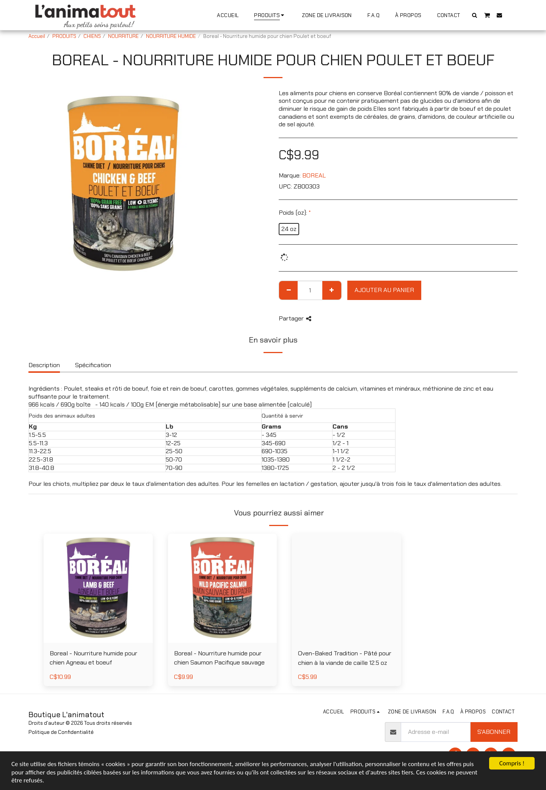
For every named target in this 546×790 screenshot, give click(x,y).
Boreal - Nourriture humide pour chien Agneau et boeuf (93, 658)
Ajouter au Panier (384, 290)
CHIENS (92, 36)
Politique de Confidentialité (61, 732)
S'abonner (493, 732)
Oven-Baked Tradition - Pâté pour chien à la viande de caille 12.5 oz (344, 658)
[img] (98, 588)
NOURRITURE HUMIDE (171, 36)
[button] (474, 15)
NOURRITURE (123, 36)
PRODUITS (64, 36)
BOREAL (314, 175)
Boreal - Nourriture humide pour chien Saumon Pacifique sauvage (219, 658)
